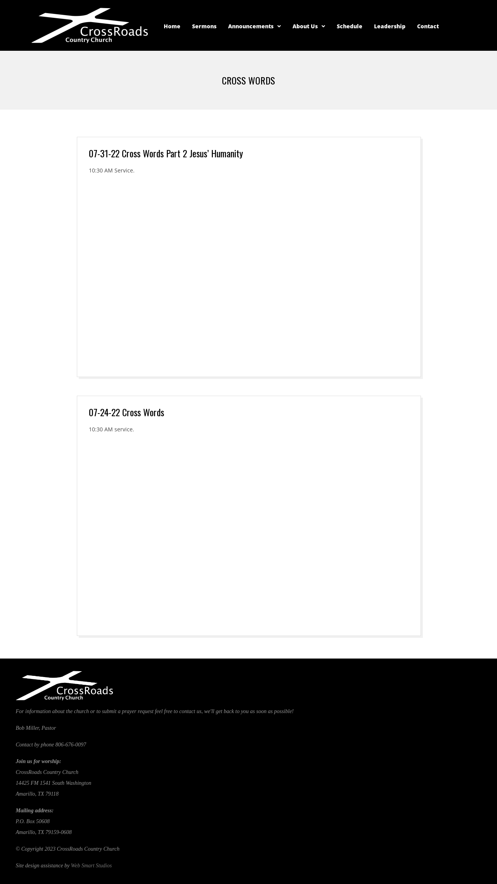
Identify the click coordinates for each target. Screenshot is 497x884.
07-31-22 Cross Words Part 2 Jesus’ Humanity (166, 153)
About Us (309, 26)
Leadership (389, 26)
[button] (254, 26)
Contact (428, 26)
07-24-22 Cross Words (126, 412)
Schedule (349, 26)
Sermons (204, 26)
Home (172, 26)
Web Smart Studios (91, 865)
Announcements (254, 26)
